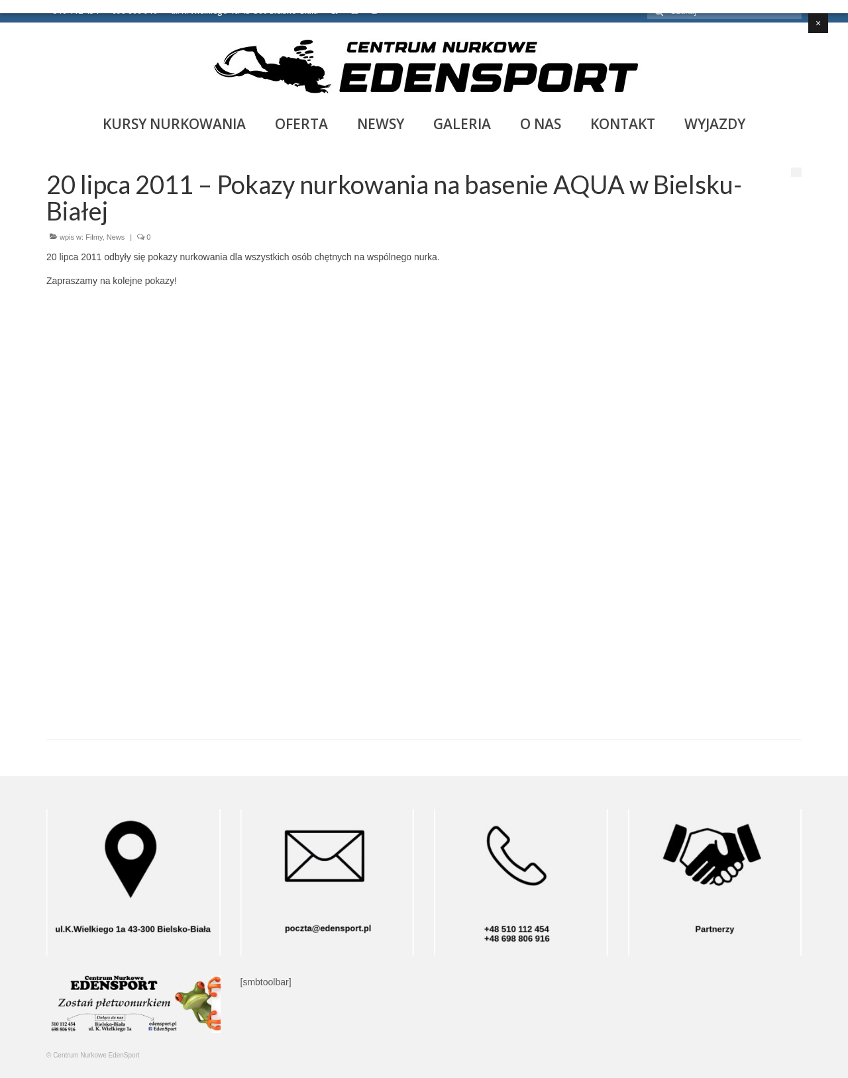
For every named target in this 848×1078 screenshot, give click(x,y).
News (116, 237)
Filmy (93, 237)
